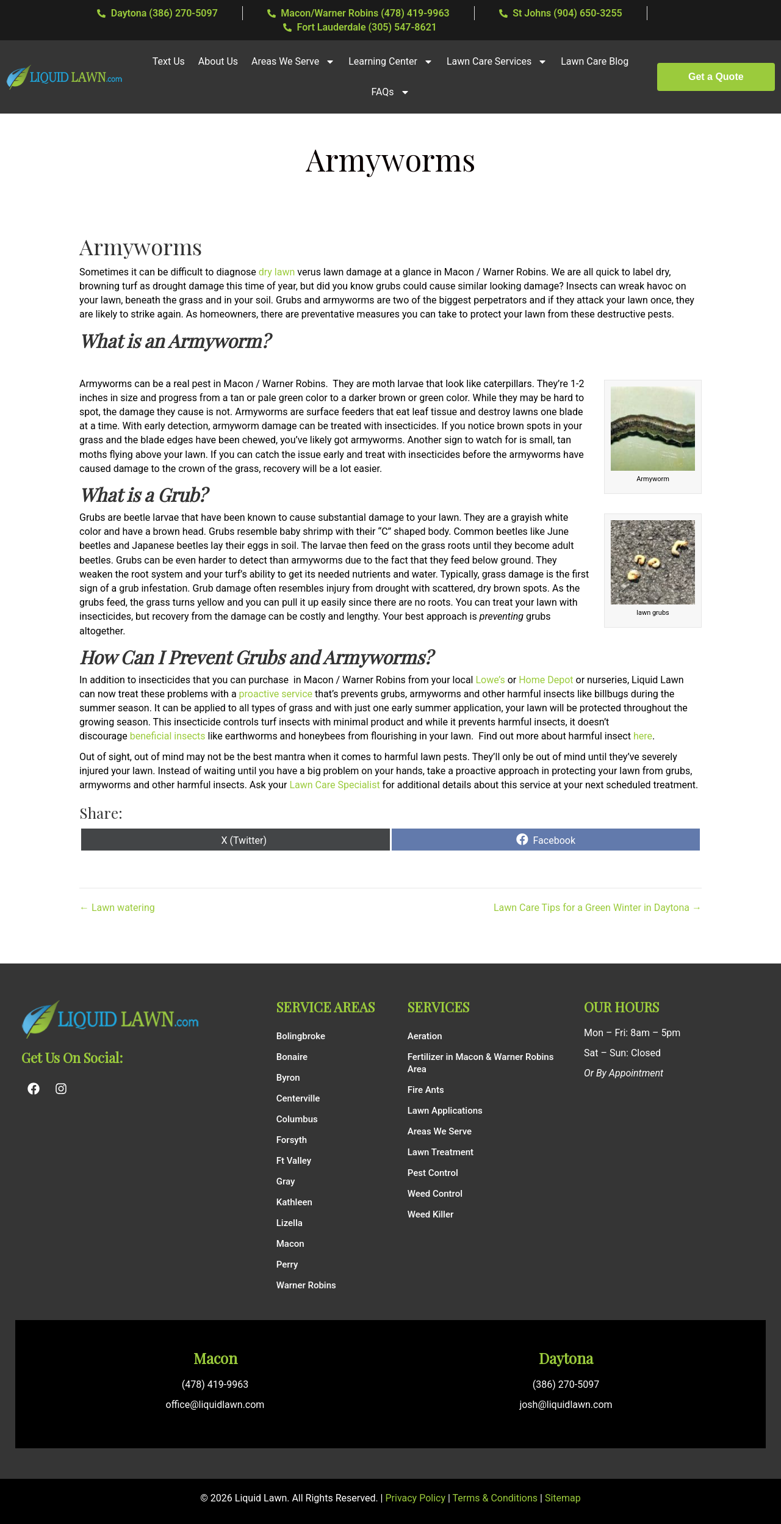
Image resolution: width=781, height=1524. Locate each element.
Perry (287, 1264)
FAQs (390, 92)
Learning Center (390, 62)
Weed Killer (431, 1214)
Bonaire (292, 1056)
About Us (218, 61)
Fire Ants (426, 1089)
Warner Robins (306, 1285)
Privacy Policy (416, 1498)
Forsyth (291, 1139)
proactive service (275, 694)
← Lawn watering (117, 907)
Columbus (297, 1119)
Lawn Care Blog (594, 61)
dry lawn (277, 272)
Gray (285, 1181)
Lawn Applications (445, 1110)
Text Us (169, 61)
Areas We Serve (293, 62)
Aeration (425, 1036)
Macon (290, 1243)
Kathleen (294, 1202)
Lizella (289, 1222)
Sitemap (563, 1498)
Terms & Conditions (495, 1498)
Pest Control (433, 1172)
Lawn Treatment (440, 1152)
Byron (288, 1077)
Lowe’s (490, 680)
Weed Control (435, 1193)
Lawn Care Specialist (334, 785)
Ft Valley (293, 1160)
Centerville (298, 1098)
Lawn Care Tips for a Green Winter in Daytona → (598, 907)
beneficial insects (169, 736)
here (642, 736)
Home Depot (546, 680)
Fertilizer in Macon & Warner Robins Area (481, 1063)
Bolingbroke (300, 1036)
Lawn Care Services (497, 62)
